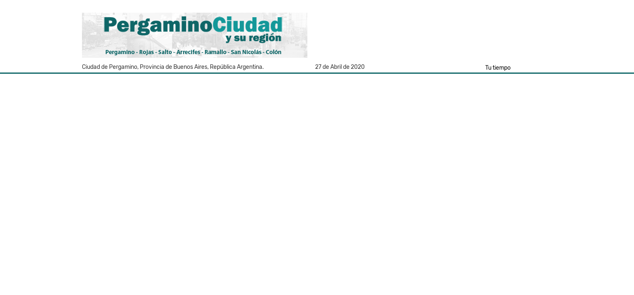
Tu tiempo (498, 67)
